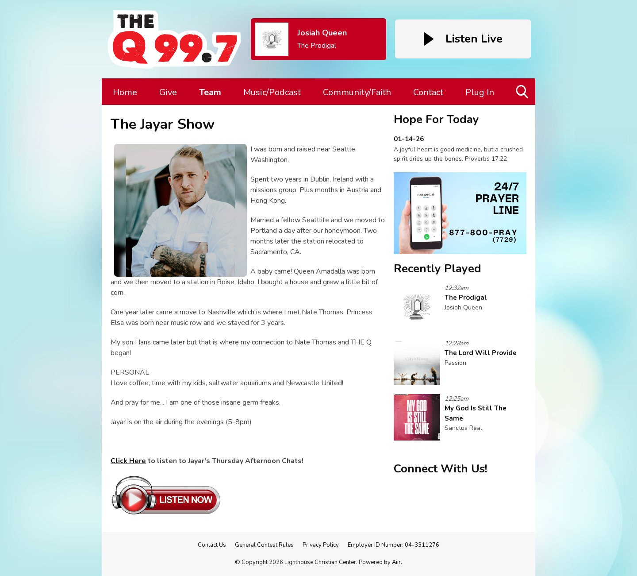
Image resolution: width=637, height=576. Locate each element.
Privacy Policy (321, 545)
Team (210, 92)
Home (125, 92)
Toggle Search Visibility (522, 95)
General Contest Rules (264, 545)
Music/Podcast (272, 92)
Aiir (396, 562)
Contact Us (212, 545)
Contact (428, 92)
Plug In (479, 92)
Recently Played (437, 268)
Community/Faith (357, 92)
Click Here (128, 461)
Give (168, 92)
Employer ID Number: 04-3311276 (393, 545)
